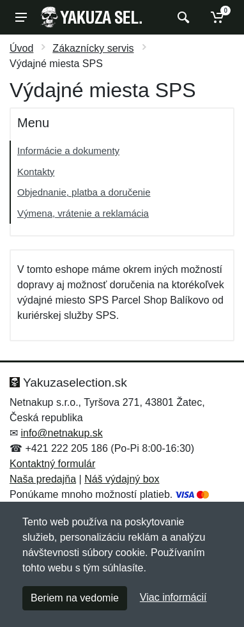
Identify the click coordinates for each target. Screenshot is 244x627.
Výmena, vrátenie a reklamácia (83, 213)
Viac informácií (173, 597)
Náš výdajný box (121, 479)
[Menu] (21, 17)
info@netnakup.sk (61, 433)
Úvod (21, 48)
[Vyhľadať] (182, 17)
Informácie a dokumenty (68, 150)
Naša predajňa (43, 479)
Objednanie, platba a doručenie (84, 192)
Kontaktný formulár (52, 463)
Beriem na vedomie (75, 597)
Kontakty (35, 171)
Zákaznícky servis (92, 48)
